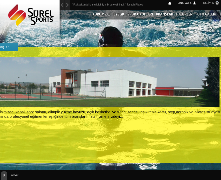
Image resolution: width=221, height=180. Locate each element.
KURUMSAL (101, 14)
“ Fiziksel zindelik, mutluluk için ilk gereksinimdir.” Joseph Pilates (107, 4)
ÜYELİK (118, 14)
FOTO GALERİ (205, 14)
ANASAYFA (184, 3)
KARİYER (208, 3)
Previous (67, 5)
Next (62, 5)
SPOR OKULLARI (140, 14)
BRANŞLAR (164, 14)
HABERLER (184, 14)
